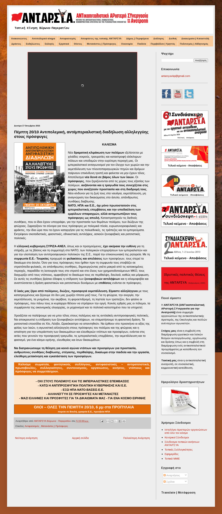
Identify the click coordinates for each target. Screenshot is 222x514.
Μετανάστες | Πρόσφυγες (101, 43)
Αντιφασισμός (68, 38)
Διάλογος (158, 38)
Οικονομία (126, 43)
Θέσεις (78, 43)
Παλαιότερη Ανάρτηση (136, 437)
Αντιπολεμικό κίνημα (43, 38)
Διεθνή (173, 38)
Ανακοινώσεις (19, 38)
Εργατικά (64, 43)
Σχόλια (169, 481)
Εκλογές (49, 43)
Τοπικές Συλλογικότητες (179, 449)
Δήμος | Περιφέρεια (137, 38)
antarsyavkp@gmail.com (175, 75)
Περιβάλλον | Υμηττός (163, 43)
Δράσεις (16, 43)
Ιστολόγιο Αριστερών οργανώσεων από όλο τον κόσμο (186, 431)
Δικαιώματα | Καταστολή (195, 38)
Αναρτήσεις (172, 475)
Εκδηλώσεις (33, 43)
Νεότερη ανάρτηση (26, 437)
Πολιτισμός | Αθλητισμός (194, 43)
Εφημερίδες (171, 453)
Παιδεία (141, 43)
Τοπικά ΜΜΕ (172, 458)
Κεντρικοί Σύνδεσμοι (177, 437)
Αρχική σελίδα (80, 437)
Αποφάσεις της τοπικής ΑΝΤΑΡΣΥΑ (101, 38)
